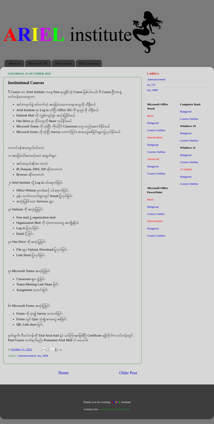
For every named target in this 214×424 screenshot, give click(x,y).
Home (63, 372)
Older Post (128, 372)
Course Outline (156, 130)
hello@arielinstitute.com (115, 409)
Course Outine (156, 214)
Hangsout (153, 123)
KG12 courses (88, 63)
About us (15, 63)
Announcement (26, 355)
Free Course (63, 63)
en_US (151, 84)
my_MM (42, 355)
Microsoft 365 (38, 63)
